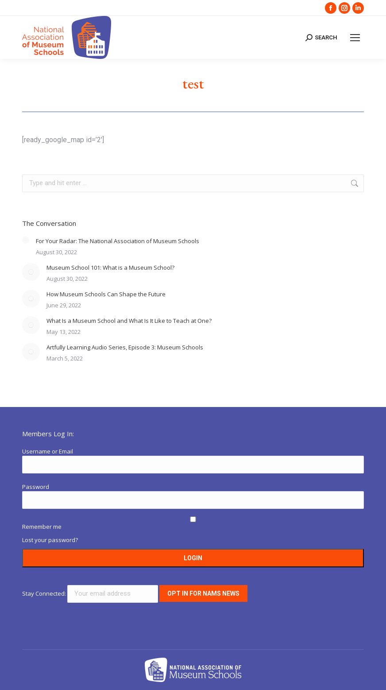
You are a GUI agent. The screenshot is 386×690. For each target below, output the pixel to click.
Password (35, 487)
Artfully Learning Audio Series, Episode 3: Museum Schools (124, 347)
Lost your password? (50, 540)
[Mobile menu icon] (355, 38)
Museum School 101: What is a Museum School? (110, 267)
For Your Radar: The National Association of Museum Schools (117, 241)
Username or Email (47, 451)
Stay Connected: (90, 593)
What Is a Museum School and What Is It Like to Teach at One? (129, 321)
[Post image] (25, 240)
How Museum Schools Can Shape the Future (106, 294)
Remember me (42, 527)
